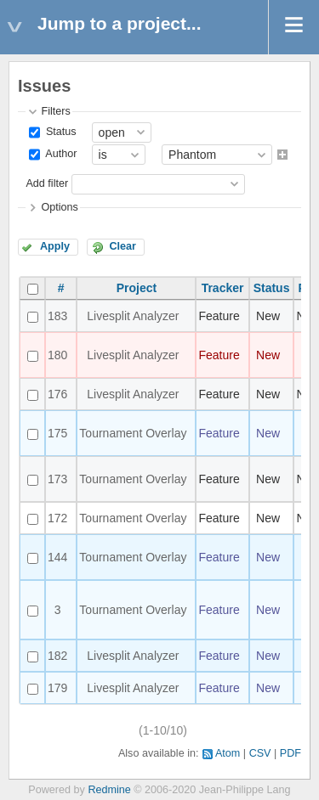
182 (57, 655)
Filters (55, 111)
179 (57, 688)
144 (57, 557)
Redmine (109, 790)
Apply (55, 246)
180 (57, 355)
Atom (227, 753)
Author (60, 155)
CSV (260, 753)
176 (57, 394)
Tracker (223, 288)
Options (59, 207)
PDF (290, 753)
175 (57, 433)
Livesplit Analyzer (133, 316)
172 (57, 518)
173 (57, 479)
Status (59, 132)
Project (137, 288)
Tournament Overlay (132, 433)
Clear (122, 246)
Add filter (47, 183)
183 (57, 316)
